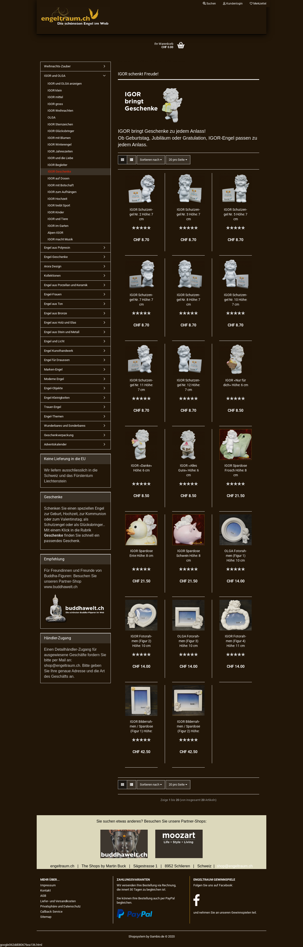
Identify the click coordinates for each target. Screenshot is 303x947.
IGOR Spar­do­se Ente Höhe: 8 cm (141, 553)
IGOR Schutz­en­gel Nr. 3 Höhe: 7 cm (188, 214)
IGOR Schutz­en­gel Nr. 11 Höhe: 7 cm (141, 385)
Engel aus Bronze (55, 313)
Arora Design (52, 266)
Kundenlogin (233, 3)
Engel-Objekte (53, 388)
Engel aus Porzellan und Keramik (66, 285)
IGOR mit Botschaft (61, 185)
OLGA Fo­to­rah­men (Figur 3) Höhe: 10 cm (188, 641)
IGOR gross (55, 104)
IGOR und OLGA (54, 76)
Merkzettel (258, 3)
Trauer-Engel (52, 407)
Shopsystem (137, 936)
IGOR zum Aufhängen (62, 192)
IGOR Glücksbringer (61, 131)
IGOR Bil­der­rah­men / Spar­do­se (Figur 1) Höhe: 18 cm (141, 727)
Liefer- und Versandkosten (58, 901)
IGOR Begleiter (57, 165)
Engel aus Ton (53, 304)
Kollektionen (52, 275)
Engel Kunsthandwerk (58, 350)
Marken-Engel (53, 369)
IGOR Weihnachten (60, 110)
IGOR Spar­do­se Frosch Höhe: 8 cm (235, 470)
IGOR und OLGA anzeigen (65, 83)
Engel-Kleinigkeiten (57, 397)
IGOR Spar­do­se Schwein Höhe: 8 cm (188, 555)
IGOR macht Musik (60, 239)
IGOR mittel (55, 97)
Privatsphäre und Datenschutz (60, 906)
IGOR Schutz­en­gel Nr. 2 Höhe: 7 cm (141, 214)
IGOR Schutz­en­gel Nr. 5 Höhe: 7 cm (235, 214)
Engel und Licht (54, 341)
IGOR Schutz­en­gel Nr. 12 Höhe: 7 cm (188, 385)
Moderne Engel (54, 379)
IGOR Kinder (56, 212)
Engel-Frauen (53, 294)
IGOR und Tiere (58, 219)
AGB (43, 895)
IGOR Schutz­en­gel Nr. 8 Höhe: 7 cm (188, 299)
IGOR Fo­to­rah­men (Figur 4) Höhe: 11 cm (235, 641)
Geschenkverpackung (58, 435)
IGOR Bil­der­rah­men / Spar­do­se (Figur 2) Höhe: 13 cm (188, 727)
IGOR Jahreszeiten (60, 151)
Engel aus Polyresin (57, 247)
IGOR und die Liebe (60, 158)
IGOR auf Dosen (58, 178)
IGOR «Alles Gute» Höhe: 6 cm (188, 470)
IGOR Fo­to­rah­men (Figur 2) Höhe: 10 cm (141, 641)
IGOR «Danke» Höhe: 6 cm (141, 468)
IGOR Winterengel (59, 144)
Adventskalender (55, 444)
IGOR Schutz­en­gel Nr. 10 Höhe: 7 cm (235, 299)
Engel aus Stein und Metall (61, 332)
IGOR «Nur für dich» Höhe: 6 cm (235, 382)
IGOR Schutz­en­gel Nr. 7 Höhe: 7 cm (141, 299)
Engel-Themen (53, 416)
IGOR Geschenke (59, 171)
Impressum (48, 885)
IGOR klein (55, 90)
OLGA (51, 117)
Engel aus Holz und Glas (60, 322)
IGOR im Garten (58, 226)
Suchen (209, 3)
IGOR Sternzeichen (60, 124)
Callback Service (51, 911)
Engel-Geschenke (56, 257)
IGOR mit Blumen (59, 138)
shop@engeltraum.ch (235, 866)
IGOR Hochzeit (57, 199)
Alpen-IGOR (55, 232)
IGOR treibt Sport (59, 205)
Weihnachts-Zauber (57, 66)
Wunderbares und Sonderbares (64, 425)
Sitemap (45, 917)
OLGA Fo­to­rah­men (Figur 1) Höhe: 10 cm (235, 555)
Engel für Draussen (57, 360)
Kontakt (45, 890)
